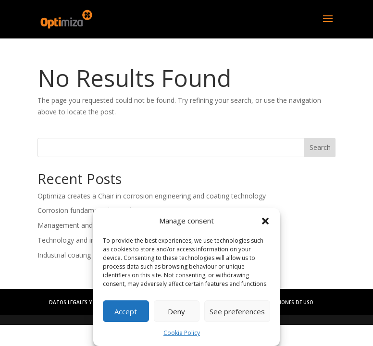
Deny (176, 311)
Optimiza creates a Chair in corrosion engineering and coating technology (151, 195)
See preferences (237, 311)
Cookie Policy (181, 333)
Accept (125, 311)
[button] (265, 221)
